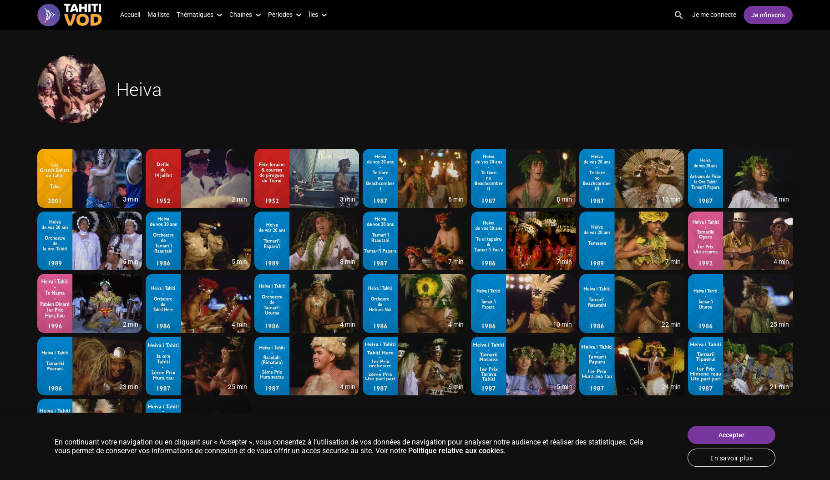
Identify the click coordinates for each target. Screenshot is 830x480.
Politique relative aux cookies (456, 450)
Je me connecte (714, 14)
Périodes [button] (284, 14)
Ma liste (158, 14)
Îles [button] (318, 14)
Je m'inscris (768, 15)
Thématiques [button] (199, 14)
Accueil (130, 14)
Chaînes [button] (245, 14)
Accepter (731, 435)
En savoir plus (731, 458)
